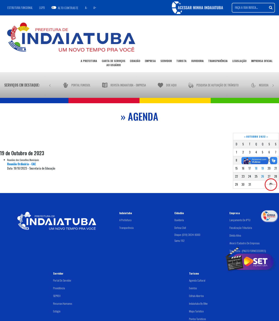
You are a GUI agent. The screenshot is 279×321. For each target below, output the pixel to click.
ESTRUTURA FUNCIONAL (20, 8)
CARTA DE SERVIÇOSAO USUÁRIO (113, 63)
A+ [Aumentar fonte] (94, 8)
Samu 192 (179, 240)
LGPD (42, 8)
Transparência (126, 227)
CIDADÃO (135, 61)
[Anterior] (49, 85)
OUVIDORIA (197, 61)
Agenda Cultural (197, 280)
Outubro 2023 (256, 136)
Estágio (56, 311)
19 (262, 168)
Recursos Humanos (62, 303)
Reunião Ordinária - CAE (21, 164)
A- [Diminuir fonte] (86, 8)
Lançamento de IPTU (239, 220)
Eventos (193, 288)
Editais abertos (196, 296)
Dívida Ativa (235, 235)
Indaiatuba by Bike (198, 303)
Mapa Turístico (196, 311)
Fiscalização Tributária (240, 227)
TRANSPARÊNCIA (218, 61)
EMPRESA (150, 61)
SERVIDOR (166, 61)
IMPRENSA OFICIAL (262, 61)
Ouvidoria (179, 220)
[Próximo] (273, 85)
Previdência (59, 288)
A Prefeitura (125, 220)
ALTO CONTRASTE (68, 7)
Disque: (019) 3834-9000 (187, 234)
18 (256, 168)
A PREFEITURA (89, 61)
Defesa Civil (180, 227)
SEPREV (57, 296)
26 (262, 176)
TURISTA (181, 61)
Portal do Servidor (62, 280)
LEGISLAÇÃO (239, 61)
